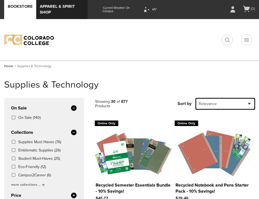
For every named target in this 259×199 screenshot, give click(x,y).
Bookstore (20, 6)
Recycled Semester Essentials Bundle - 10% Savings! (133, 188)
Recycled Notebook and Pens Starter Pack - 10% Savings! (212, 188)
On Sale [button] (44, 108)
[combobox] (225, 103)
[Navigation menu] (246, 39)
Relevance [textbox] (208, 103)
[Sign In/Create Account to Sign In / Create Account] (233, 9)
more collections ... (28, 185)
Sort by (184, 103)
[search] (227, 39)
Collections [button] (44, 132)
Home (8, 66)
